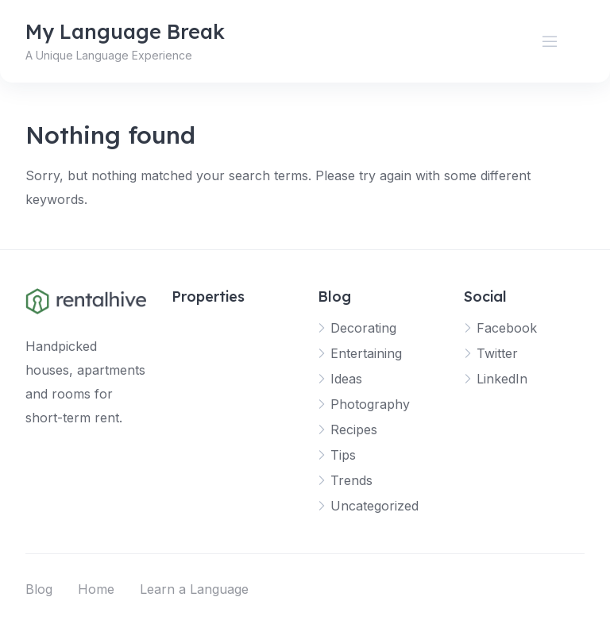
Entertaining (366, 353)
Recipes (353, 429)
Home (96, 589)
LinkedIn (502, 379)
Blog (38, 589)
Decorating (363, 328)
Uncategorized (374, 506)
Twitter (497, 353)
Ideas (346, 379)
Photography (370, 404)
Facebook (507, 328)
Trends (351, 480)
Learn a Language (194, 589)
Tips (343, 455)
